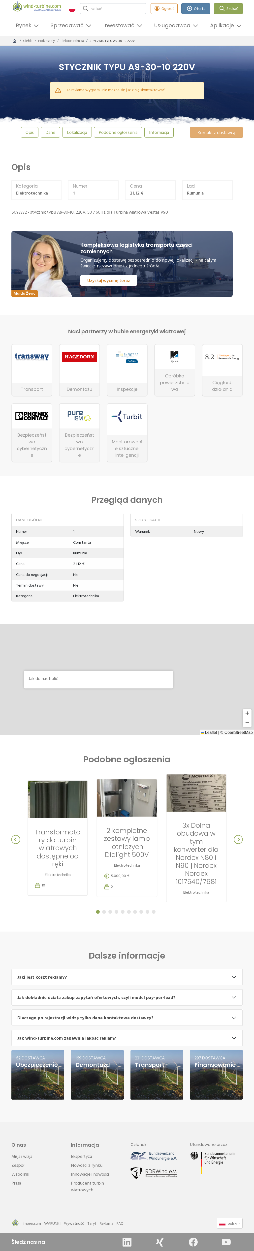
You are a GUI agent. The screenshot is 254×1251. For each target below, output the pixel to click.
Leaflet (209, 732)
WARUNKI (52, 1223)
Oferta (195, 8)
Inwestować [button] (118, 25)
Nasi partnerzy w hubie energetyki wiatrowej (127, 331)
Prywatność (74, 1223)
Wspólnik (20, 1174)
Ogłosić (164, 8)
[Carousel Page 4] (116, 912)
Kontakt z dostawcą (216, 132)
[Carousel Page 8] (141, 912)
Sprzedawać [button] (67, 25)
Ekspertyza (81, 1156)
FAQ (120, 1223)
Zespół (18, 1165)
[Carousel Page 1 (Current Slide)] (98, 912)
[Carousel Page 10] (154, 912)
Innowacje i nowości (90, 1174)
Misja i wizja (21, 1156)
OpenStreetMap (238, 732)
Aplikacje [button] (222, 25)
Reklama (106, 1223)
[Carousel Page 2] (104, 912)
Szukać (228, 8)
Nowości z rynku (86, 1165)
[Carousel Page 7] (135, 912)
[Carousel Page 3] (110, 912)
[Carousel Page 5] (123, 912)
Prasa (16, 1183)
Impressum (32, 1223)
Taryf (91, 1223)
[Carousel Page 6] (129, 912)
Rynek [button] (23, 25)
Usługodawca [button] (172, 25)
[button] (72, 8)
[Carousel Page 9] (147, 912)
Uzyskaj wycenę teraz (108, 280)
